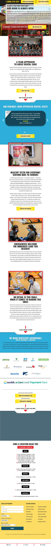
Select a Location (4, 522)
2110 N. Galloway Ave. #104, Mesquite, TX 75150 (25, 476)
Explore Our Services (25, 208)
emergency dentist (17, 260)
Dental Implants (29, 518)
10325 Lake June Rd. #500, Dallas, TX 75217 (25, 455)
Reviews (42, 545)
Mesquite (25, 473)
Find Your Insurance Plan (25, 395)
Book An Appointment (28, 1)
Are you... (3, 513)
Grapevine (25, 486)
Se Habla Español (43, 1)
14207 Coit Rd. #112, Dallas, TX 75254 (25, 460)
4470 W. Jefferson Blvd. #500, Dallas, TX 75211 (25, 458)
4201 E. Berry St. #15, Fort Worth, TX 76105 (25, 483)
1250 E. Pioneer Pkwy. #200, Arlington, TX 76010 (25, 468)
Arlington (25, 465)
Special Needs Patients (42, 511)
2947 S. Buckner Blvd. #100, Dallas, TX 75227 (25, 453)
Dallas (25, 450)
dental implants (20, 183)
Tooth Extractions (29, 516)
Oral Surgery (40, 518)
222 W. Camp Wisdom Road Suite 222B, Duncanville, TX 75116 (25, 495)
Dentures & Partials (41, 513)
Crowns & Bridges (29, 513)
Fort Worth (25, 479)
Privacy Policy (29, 533)
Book (8, 545)
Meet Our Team (25, 90)
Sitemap (25, 533)
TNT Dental (43, 533)
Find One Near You (37, 26)
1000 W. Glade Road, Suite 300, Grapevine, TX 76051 (25, 489)
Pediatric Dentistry (41, 508)
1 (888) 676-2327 (12, 1)
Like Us (25, 545)
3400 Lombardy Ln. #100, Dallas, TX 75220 (25, 459)
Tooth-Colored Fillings (42, 516)
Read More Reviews (25, 135)
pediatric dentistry (14, 75)
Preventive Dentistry (30, 506)
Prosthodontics (29, 521)
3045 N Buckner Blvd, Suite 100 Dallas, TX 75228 (25, 462)
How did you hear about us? (6, 518)
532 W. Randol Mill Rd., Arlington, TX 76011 (25, 470)
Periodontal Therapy (30, 508)
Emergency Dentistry (42, 521)
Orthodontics (28, 511)
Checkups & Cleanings (42, 506)
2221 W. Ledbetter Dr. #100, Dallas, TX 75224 (25, 456)
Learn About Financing (25, 401)
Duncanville (25, 492)
